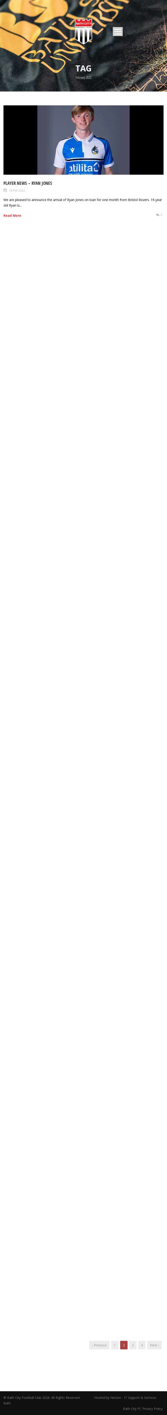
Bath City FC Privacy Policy (143, 1408)
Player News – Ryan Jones (27, 183)
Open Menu (118, 31)
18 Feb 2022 (17, 190)
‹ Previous (99, 1345)
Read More (12, 215)
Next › (154, 1345)
